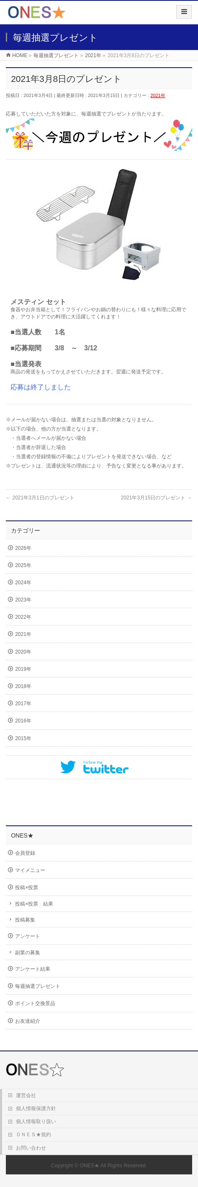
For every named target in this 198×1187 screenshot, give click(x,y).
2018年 (23, 686)
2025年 (23, 565)
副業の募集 (27, 953)
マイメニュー (30, 870)
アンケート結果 (32, 969)
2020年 (23, 652)
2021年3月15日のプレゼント (156, 498)
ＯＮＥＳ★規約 (33, 1134)
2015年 (23, 738)
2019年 (23, 669)
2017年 (23, 703)
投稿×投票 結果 (34, 904)
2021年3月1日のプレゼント (40, 498)
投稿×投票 (26, 887)
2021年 (157, 95)
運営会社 (26, 1095)
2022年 (23, 617)
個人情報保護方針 (36, 1108)
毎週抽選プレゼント (37, 986)
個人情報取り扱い (36, 1121)
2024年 (23, 583)
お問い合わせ (31, 1148)
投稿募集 (25, 920)
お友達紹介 (27, 1021)
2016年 (23, 721)
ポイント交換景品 (35, 1003)
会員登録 (25, 853)
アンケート (27, 936)
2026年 (23, 548)
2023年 (23, 600)
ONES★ (89, 1166)
